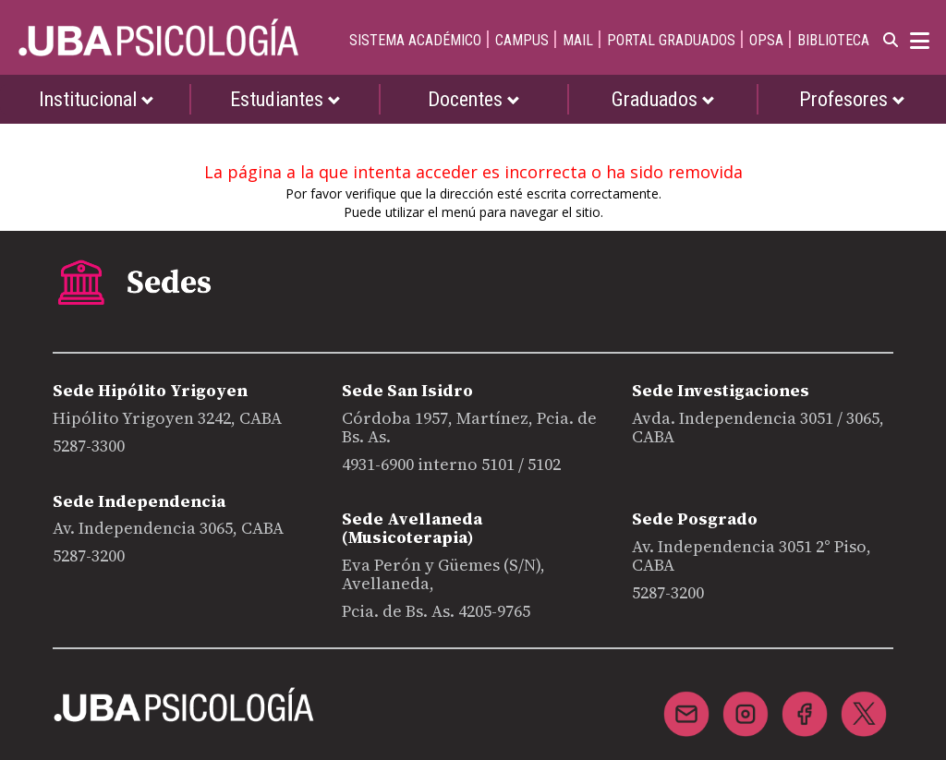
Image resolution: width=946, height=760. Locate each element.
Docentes (474, 99)
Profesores (852, 99)
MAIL (578, 40)
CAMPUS (522, 40)
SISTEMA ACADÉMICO (415, 40)
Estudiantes (285, 99)
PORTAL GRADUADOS (671, 40)
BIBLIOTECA (833, 40)
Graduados (663, 99)
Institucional (96, 99)
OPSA (766, 40)
